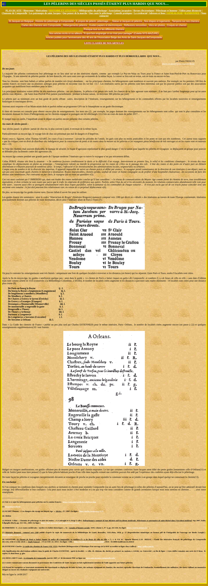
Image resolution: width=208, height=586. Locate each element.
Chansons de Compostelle (14, 13)
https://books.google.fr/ (11, 535)
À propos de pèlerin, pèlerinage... (93, 21)
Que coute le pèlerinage (100, 13)
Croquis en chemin (176, 25)
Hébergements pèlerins (75, 25)
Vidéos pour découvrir (190, 10)
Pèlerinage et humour (167, 10)
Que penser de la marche (74, 13)
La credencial (140, 13)
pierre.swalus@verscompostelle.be (178, 63)
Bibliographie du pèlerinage (93, 10)
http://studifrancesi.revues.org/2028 (89, 542)
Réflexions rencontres (135, 25)
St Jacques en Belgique (21, 21)
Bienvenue (28, 10)
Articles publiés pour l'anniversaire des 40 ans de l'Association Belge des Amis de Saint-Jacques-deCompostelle (104, 37)
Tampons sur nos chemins (185, 21)
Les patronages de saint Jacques (45, 13)
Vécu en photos (157, 25)
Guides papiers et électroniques (105, 25)
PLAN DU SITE (14, 10)
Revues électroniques (143, 10)
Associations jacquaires (120, 10)
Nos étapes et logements (157, 21)
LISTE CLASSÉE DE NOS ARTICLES (104, 43)
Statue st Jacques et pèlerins (127, 21)
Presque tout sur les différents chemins (104, 29)
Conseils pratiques (123, 13)
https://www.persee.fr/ (137, 527)
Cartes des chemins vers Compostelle (41, 25)
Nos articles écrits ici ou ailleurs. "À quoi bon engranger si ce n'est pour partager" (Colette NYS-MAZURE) (104, 33)
